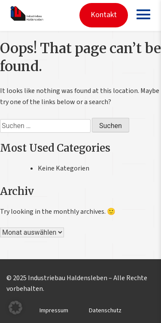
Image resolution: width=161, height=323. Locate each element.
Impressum (53, 310)
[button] (15, 307)
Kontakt (104, 14)
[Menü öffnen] (143, 14)
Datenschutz (105, 310)
